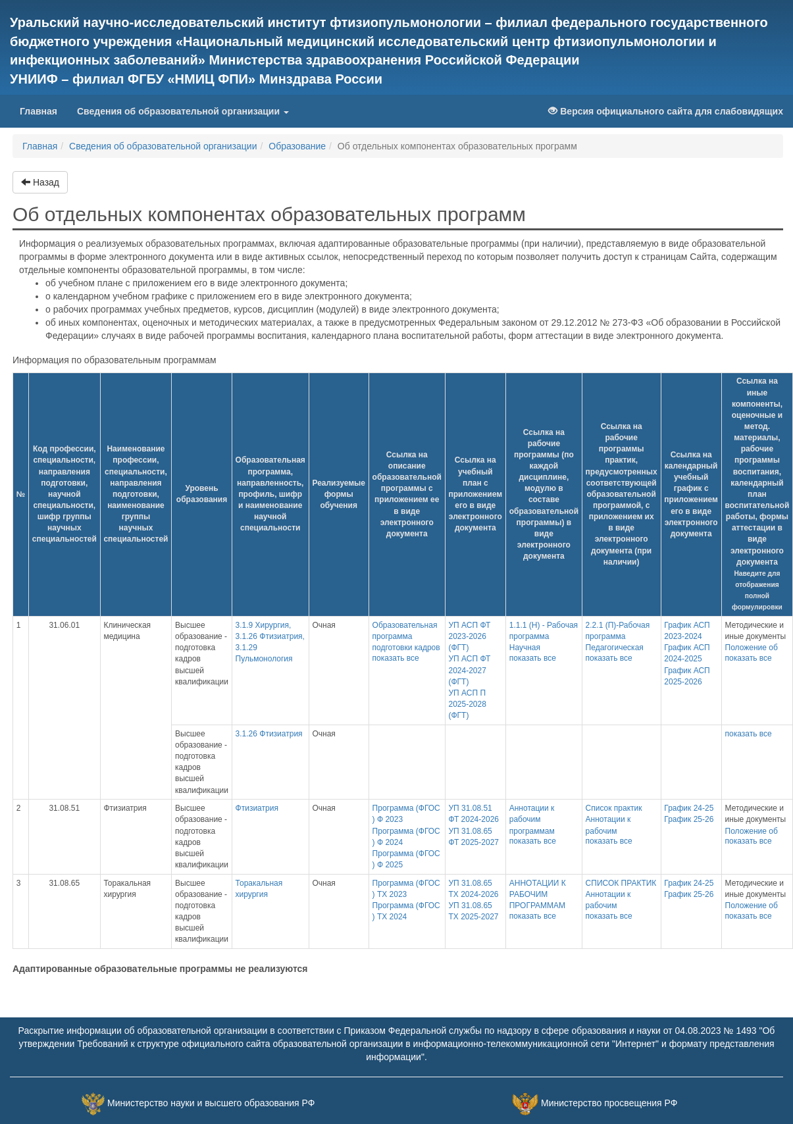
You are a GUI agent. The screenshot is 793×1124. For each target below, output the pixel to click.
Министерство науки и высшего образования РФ (211, 1103)
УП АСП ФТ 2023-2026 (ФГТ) (469, 636)
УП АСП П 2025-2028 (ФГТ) (467, 704)
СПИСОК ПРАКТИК (621, 883)
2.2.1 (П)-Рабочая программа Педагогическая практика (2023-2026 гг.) (618, 648)
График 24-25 (688, 808)
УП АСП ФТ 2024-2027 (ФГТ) (469, 670)
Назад (40, 182)
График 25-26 (688, 819)
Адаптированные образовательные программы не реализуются (160, 968)
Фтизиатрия (257, 808)
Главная (43, 110)
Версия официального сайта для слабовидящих (665, 111)
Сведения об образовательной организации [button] (183, 111)
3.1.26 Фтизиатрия (269, 733)
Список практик (614, 808)
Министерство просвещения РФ (609, 1103)
